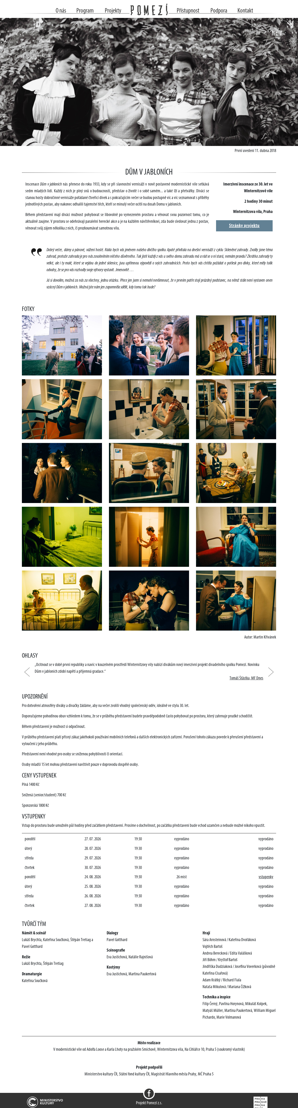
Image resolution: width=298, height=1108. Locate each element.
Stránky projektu (244, 225)
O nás (61, 11)
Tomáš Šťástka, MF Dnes (246, 678)
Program (85, 11)
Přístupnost (188, 11)
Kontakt (245, 11)
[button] (29, 672)
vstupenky (266, 877)
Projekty (113, 11)
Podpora (219, 11)
